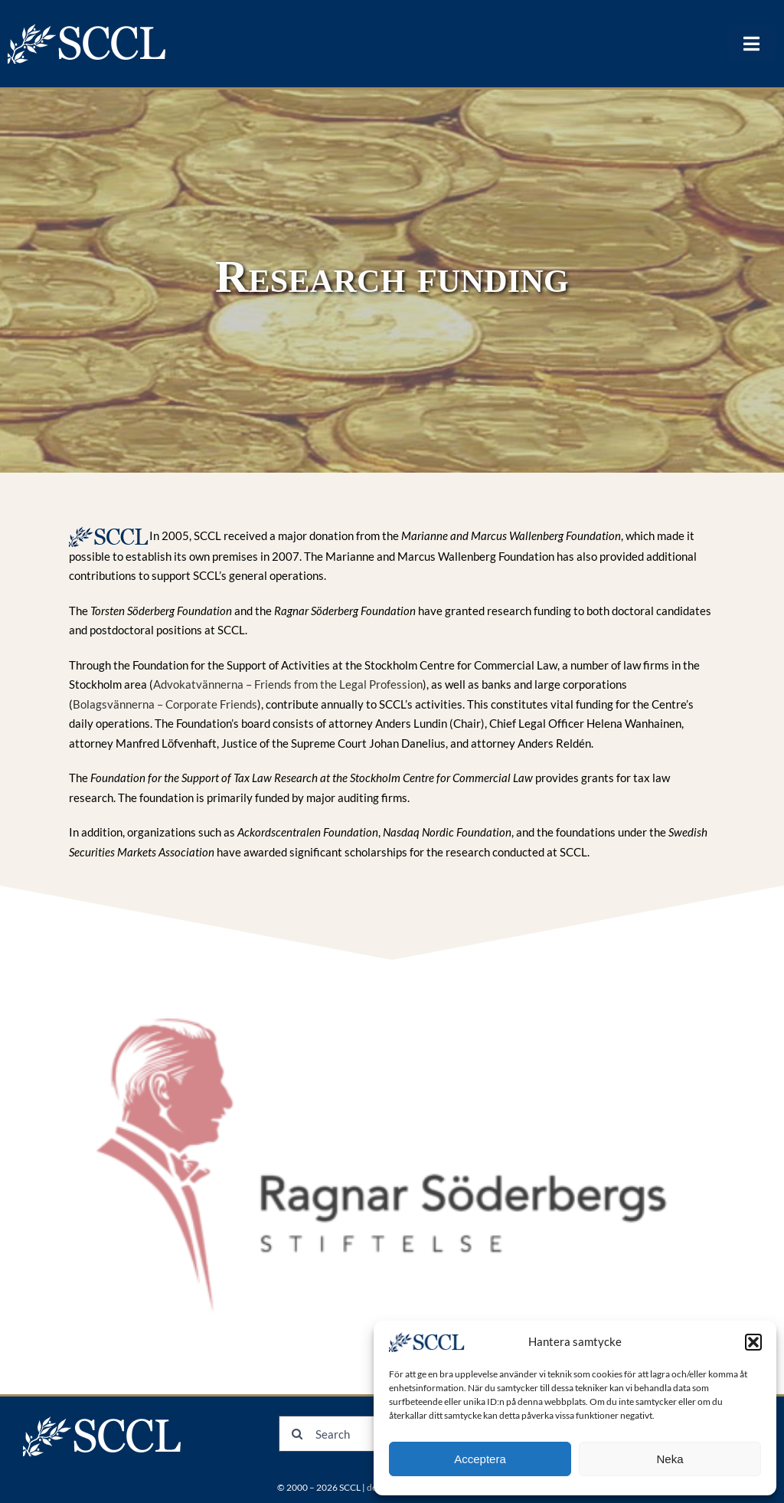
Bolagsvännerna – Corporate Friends (165, 704)
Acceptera (480, 1458)
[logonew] (88, 28)
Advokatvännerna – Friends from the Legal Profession (288, 684)
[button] (753, 1342)
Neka (669, 1458)
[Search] (297, 1434)
